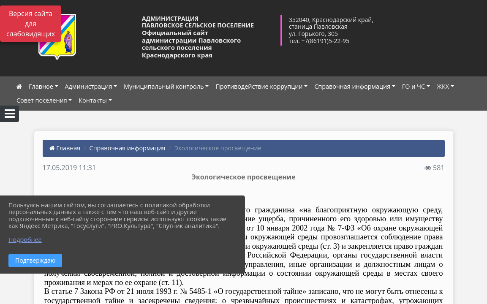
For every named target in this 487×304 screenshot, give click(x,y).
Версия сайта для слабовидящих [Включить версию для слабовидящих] (30, 23)
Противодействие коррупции (258, 86)
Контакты (93, 100)
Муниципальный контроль (164, 86)
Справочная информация (352, 86)
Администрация (88, 86)
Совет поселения (41, 100)
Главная (65, 148)
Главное (41, 86)
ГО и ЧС (413, 86)
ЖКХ (443, 86)
